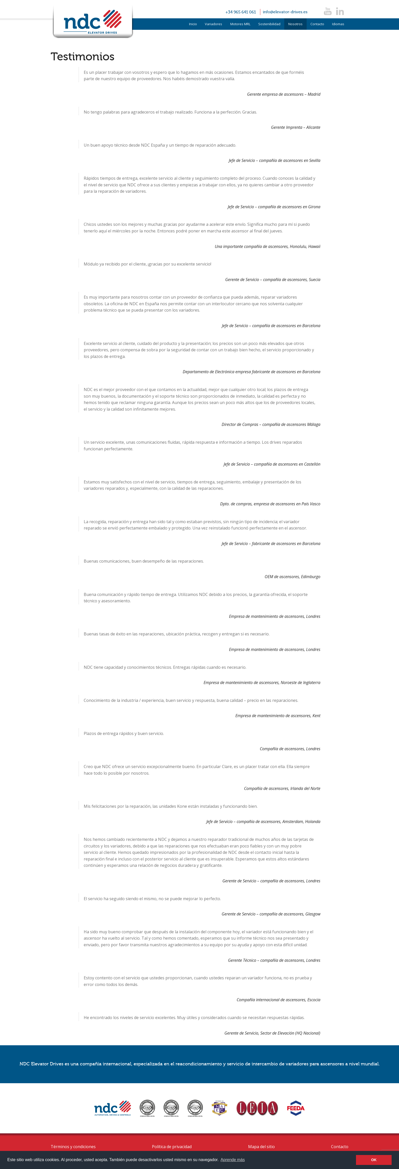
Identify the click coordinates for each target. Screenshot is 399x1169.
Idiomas (338, 24)
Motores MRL (240, 24)
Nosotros (295, 24)
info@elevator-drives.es (285, 12)
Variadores (213, 24)
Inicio (193, 24)
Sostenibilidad (269, 24)
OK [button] (374, 1160)
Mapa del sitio (261, 1146)
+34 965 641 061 (240, 12)
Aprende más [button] (233, 1160)
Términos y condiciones (73, 1146)
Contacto (317, 24)
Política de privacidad (172, 1146)
